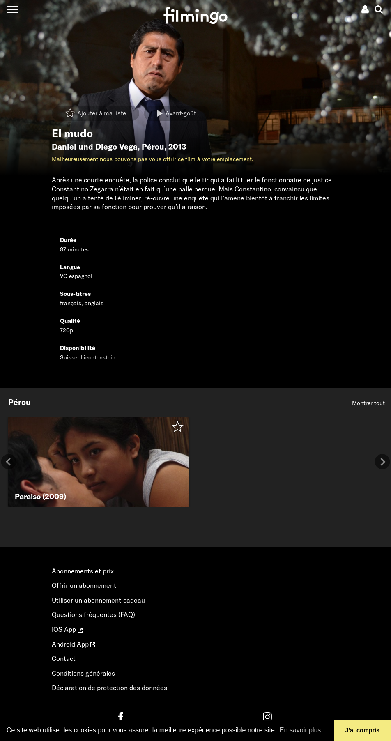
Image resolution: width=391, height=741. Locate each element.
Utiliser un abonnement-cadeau (98, 600)
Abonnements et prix (83, 571)
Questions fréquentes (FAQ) (93, 614)
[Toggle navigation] (12, 9)
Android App (73, 644)
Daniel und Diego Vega (95, 147)
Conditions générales (83, 673)
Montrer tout (368, 403)
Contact (64, 658)
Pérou (153, 147)
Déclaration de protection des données (109, 687)
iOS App (67, 629)
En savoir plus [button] (300, 730)
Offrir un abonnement (84, 585)
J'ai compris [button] (362, 730)
